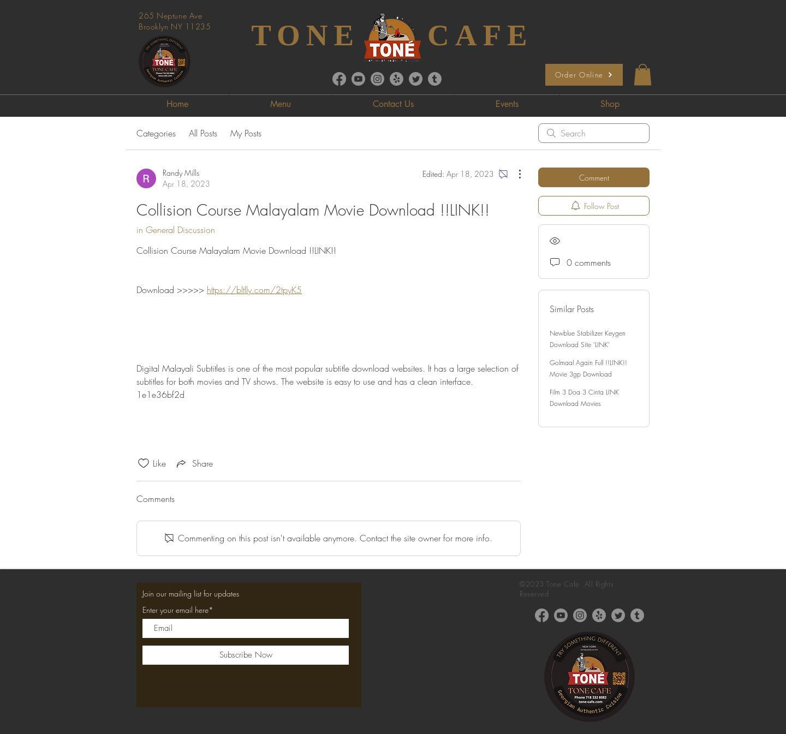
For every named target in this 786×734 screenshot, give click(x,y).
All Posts (203, 133)
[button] (643, 74)
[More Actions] (514, 174)
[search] (594, 133)
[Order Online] (584, 75)
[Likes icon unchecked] (143, 463)
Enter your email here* (177, 610)
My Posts (245, 133)
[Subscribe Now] (245, 655)
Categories (156, 133)
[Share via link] (194, 463)
